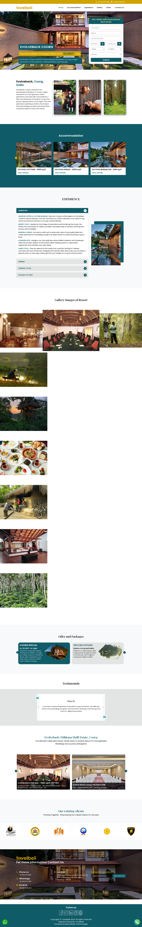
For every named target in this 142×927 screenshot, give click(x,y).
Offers (108, 7)
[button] (103, 707)
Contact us (119, 7)
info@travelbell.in (118, 2)
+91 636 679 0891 (102, 2)
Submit (106, 60)
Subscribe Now (119, 895)
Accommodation (74, 7)
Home (60, 7)
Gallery (99, 7)
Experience (88, 7)
